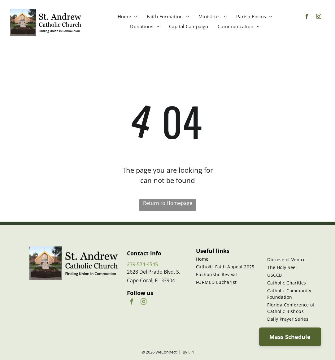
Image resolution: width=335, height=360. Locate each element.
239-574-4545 (142, 264)
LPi (191, 352)
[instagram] (319, 17)
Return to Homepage (167, 203)
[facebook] (307, 17)
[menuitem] (127, 16)
